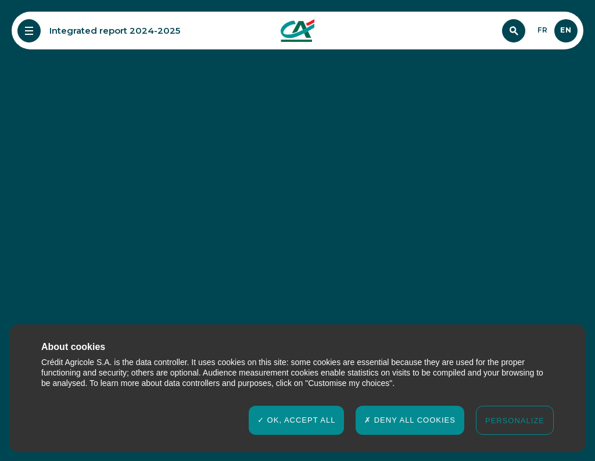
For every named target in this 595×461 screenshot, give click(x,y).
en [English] (566, 30)
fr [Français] (542, 30)
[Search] (514, 31)
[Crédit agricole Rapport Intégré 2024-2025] (297, 30)
